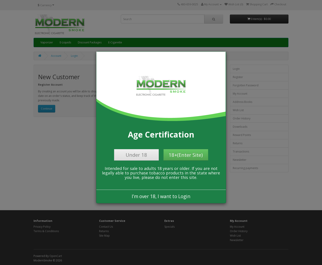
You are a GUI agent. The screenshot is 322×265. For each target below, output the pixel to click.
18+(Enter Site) (186, 154)
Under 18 (136, 154)
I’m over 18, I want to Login (161, 196)
